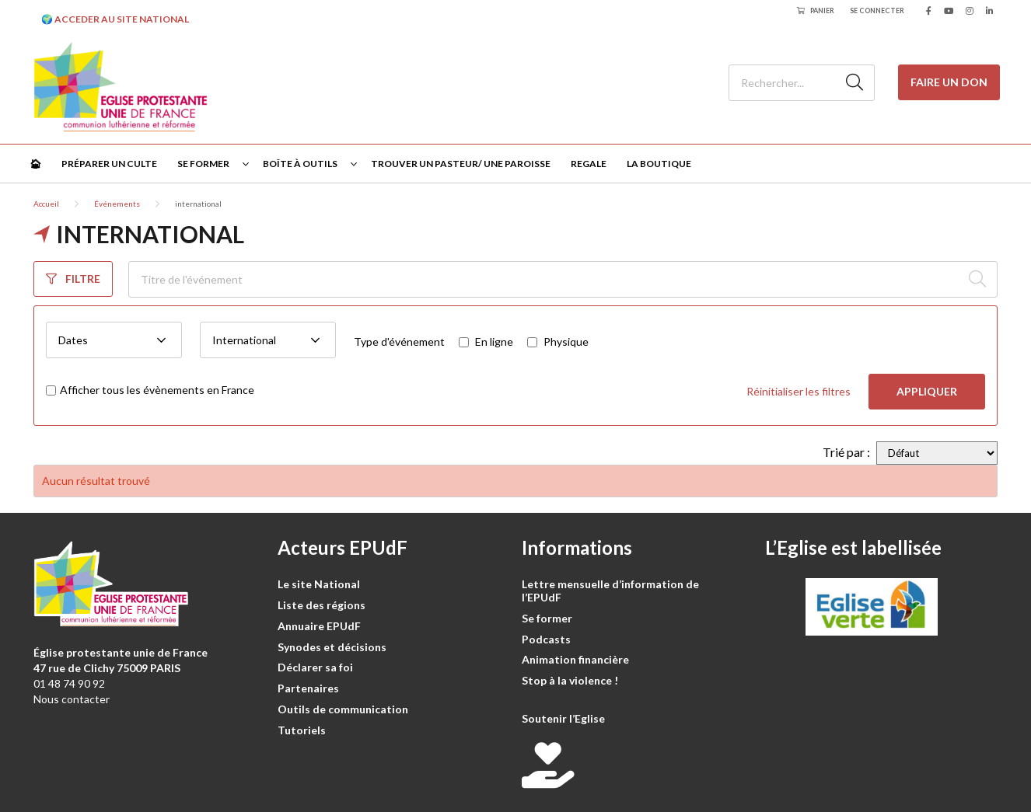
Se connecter (877, 10)
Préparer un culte (109, 163)
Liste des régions (321, 605)
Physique (566, 341)
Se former (203, 163)
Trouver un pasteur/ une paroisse (460, 163)
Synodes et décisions (332, 646)
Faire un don (948, 82)
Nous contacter (71, 699)
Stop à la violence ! (570, 680)
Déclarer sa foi (315, 667)
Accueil (46, 203)
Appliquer (926, 391)
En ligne (494, 341)
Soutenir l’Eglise (563, 718)
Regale (588, 163)
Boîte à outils (300, 163)
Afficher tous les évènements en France (157, 390)
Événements (117, 203)
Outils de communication (343, 709)
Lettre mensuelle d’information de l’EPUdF (610, 590)
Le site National (319, 584)
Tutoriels (302, 730)
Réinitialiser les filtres (798, 391)
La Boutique (659, 163)
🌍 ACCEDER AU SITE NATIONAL (115, 19)
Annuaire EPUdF (319, 626)
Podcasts (546, 639)
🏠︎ (35, 163)
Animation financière (575, 659)
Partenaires (308, 688)
